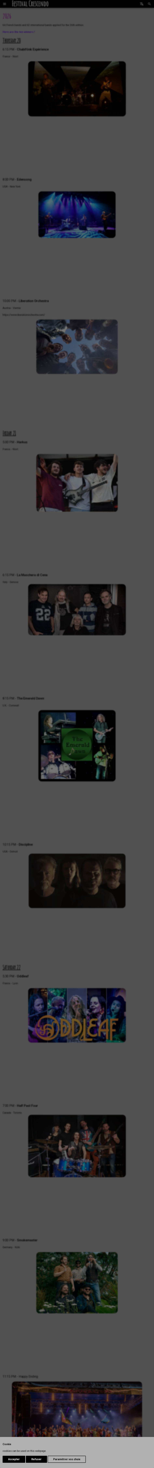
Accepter (14, 1459)
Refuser (36, 1459)
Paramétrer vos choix (66, 1459)
